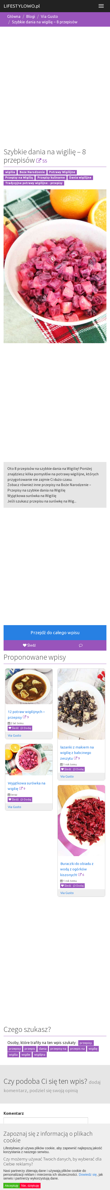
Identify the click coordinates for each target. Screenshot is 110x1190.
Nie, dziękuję (30, 1185)
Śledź (29, 645)
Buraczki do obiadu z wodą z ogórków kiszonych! (77, 869)
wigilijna (39, 1054)
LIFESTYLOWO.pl (22, 6)
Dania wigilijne (80, 177)
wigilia (10, 172)
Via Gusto (49, 16)
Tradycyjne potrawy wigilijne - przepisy (34, 183)
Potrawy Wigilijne (62, 172)
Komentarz (14, 1113)
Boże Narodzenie (32, 172)
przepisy (15, 1048)
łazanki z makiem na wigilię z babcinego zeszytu (77, 752)
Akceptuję (11, 1185)
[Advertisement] (55, 85)
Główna (14, 16)
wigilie (25, 1054)
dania (43, 1048)
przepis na (77, 1048)
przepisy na (58, 1048)
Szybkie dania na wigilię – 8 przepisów (44, 22)
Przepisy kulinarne (51, 177)
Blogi (30, 16)
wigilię (93, 1048)
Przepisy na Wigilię (19, 177)
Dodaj (26, 728)
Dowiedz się (88, 1174)
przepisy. (86, 1042)
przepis (30, 1048)
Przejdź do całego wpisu (55, 632)
